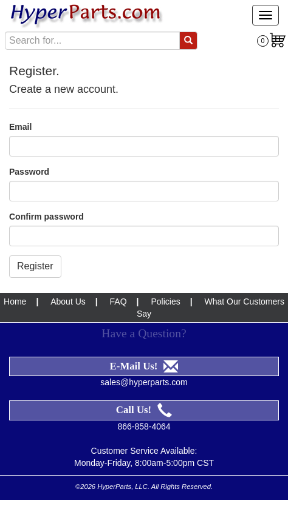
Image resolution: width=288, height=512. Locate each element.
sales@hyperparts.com (143, 382)
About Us (68, 301)
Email (20, 127)
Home (15, 301)
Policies (165, 301)
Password (29, 172)
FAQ (118, 301)
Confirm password (46, 216)
